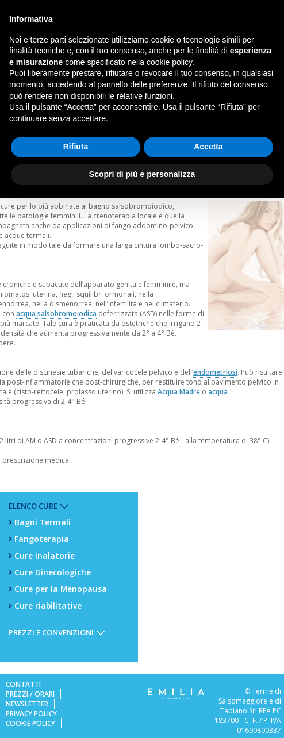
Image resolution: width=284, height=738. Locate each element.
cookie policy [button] (169, 62)
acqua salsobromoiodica (56, 313)
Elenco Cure (33, 506)
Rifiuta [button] (76, 146)
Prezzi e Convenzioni (51, 632)
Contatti (23, 684)
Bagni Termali (42, 522)
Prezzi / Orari (30, 694)
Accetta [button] (208, 146)
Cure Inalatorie (44, 555)
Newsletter (27, 704)
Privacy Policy (31, 713)
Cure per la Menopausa (60, 588)
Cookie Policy (30, 723)
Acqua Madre (179, 392)
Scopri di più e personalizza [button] (142, 174)
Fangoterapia (41, 538)
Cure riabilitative (48, 605)
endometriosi (215, 372)
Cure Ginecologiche (52, 572)
